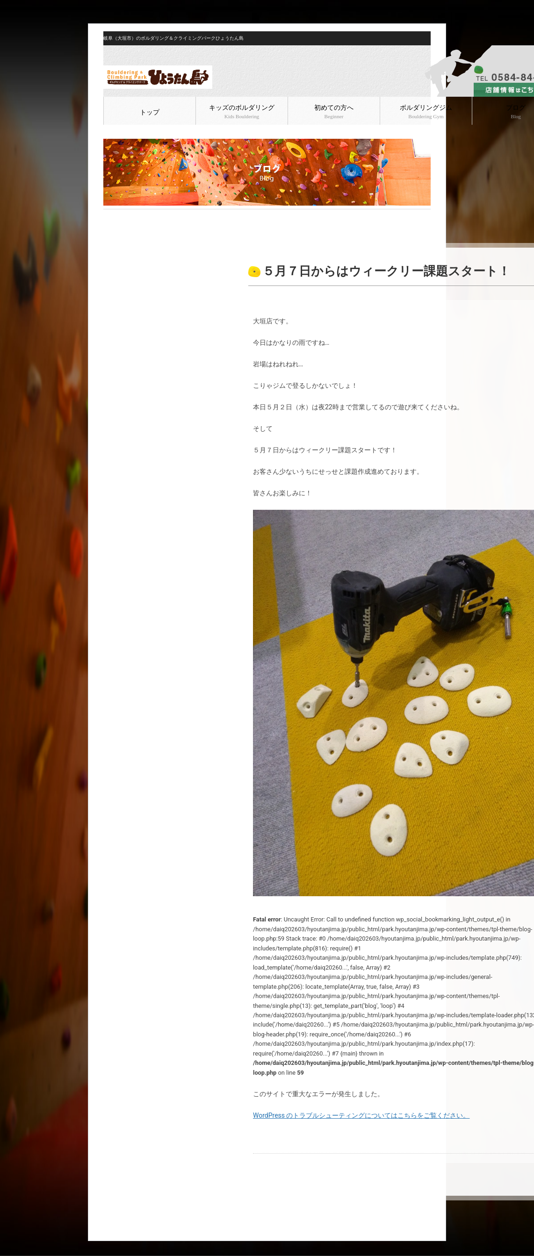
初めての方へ (334, 111)
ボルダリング (163, 217)
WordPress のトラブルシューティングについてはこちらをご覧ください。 (361, 1115)
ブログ (132, 217)
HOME (111, 217)
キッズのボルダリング (241, 111)
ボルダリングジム (426, 111)
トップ (149, 112)
